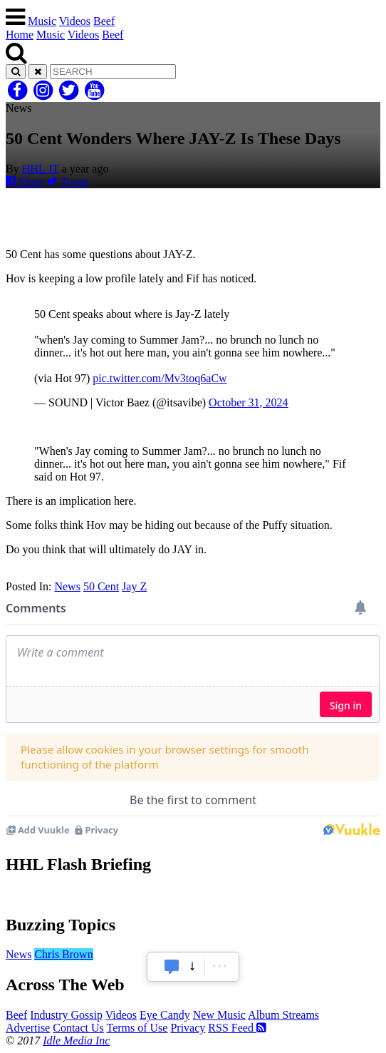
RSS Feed (237, 1028)
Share (25, 181)
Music (42, 21)
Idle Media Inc (76, 1040)
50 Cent (101, 586)
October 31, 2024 (248, 402)
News (67, 586)
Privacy (187, 1028)
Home (19, 35)
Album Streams (283, 1015)
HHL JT (40, 169)
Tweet (67, 181)
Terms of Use (136, 1028)
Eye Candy (165, 1015)
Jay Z (134, 586)
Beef (104, 21)
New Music (219, 1015)
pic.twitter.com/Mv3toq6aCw (159, 378)
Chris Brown (63, 954)
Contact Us (78, 1028)
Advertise (28, 1028)
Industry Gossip (66, 1015)
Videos (74, 21)
